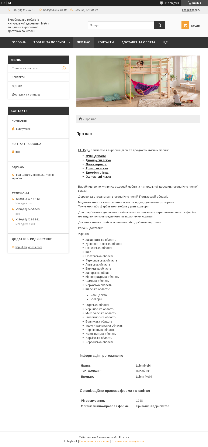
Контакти (106, 42)
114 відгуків (172, 2)
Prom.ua (124, 437)
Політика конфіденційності (128, 441)
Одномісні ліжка (98, 176)
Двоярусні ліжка (98, 160)
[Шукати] (159, 25)
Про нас (83, 42)
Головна (18, 42)
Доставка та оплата (138, 42)
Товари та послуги (49, 42)
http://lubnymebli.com (28, 247)
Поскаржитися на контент (94, 441)
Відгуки (17, 85)
